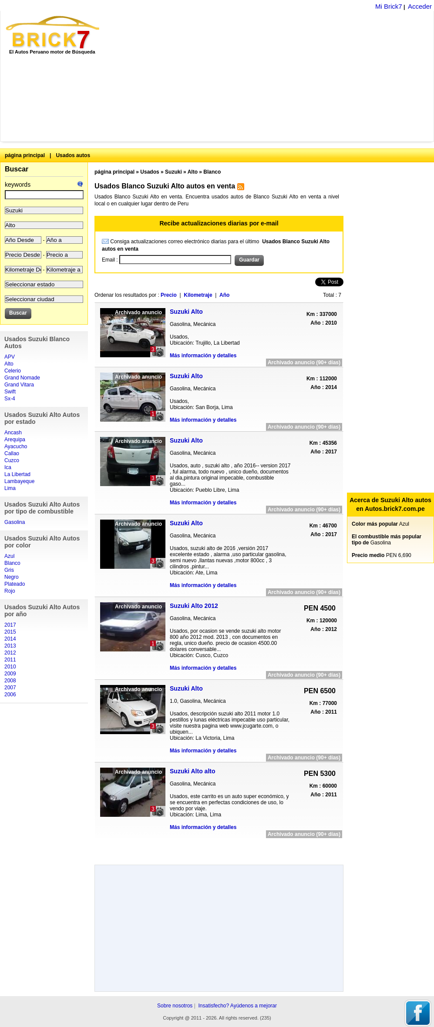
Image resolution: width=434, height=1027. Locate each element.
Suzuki (173, 172)
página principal (25, 155)
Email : (110, 260)
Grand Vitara (19, 385)
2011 (10, 660)
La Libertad (17, 474)
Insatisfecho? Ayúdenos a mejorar (237, 1006)
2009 (10, 674)
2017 (10, 625)
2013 (10, 646)
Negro (11, 577)
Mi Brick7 (388, 6)
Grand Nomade (22, 378)
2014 (10, 639)
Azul (9, 556)
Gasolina (14, 522)
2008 (10, 681)
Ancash (13, 433)
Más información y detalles (203, 355)
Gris (9, 570)
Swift (10, 392)
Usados (149, 172)
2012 (10, 653)
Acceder (420, 6)
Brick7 (53, 32)
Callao (11, 453)
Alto (8, 364)
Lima (10, 488)
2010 (10, 667)
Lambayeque (19, 481)
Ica (7, 467)
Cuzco (11, 460)
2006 (10, 694)
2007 (10, 688)
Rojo (9, 591)
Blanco (12, 563)
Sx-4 (9, 399)
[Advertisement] (231, 76)
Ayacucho (15, 446)
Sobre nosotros (174, 1006)
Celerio (12, 371)
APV (9, 357)
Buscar (16, 169)
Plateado (14, 584)
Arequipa (14, 439)
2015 (10, 632)
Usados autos (73, 155)
